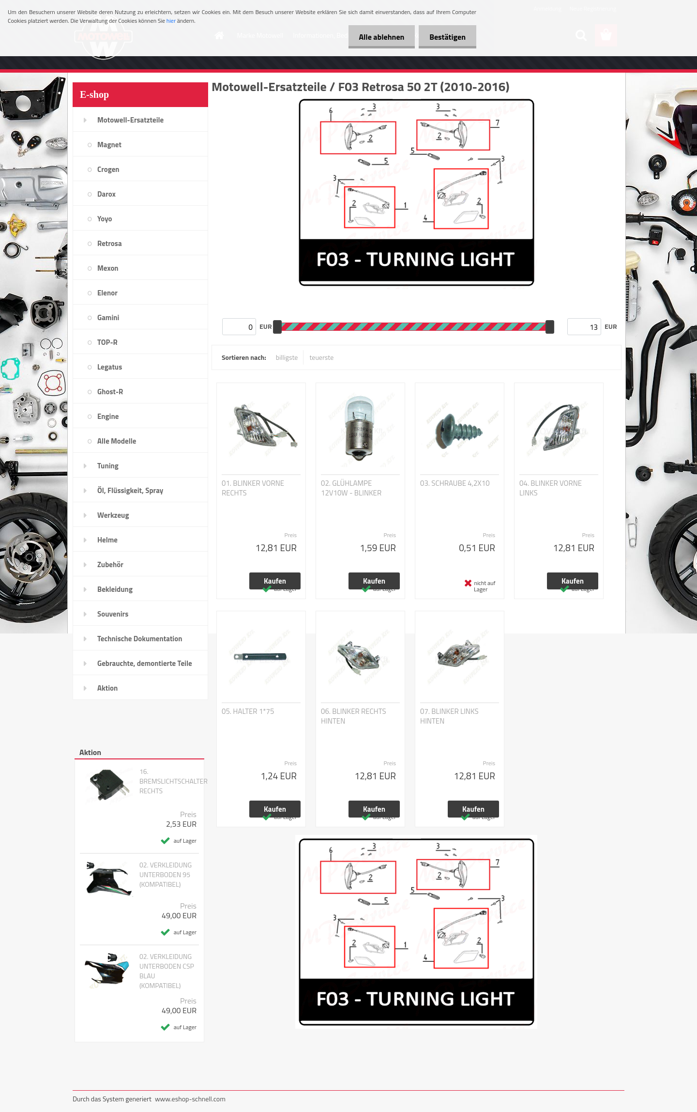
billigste (287, 357)
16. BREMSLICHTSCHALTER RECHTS (173, 781)
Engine (108, 416)
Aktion (107, 688)
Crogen (108, 169)
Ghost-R (110, 391)
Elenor (107, 292)
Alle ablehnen (377, 37)
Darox (106, 194)
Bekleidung (115, 589)
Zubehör (110, 564)
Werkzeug (113, 515)
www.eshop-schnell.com (190, 1099)
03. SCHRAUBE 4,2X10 (455, 483)
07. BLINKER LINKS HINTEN (449, 716)
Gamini (108, 317)
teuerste (321, 357)
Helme (107, 539)
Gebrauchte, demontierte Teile (144, 663)
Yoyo (104, 218)
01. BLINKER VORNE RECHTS (253, 488)
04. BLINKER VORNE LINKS (550, 488)
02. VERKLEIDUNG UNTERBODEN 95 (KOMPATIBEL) (165, 874)
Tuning (108, 465)
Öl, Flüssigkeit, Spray (130, 490)
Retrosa (109, 243)
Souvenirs (112, 613)
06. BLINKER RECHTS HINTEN (353, 716)
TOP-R (107, 342)
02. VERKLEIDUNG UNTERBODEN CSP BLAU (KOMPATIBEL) (166, 971)
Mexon (108, 268)
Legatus (109, 366)
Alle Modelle (116, 441)
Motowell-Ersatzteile (130, 119)
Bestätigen (446, 37)
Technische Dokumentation (139, 638)
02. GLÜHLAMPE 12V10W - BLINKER (351, 488)
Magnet (109, 144)
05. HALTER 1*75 (248, 711)
